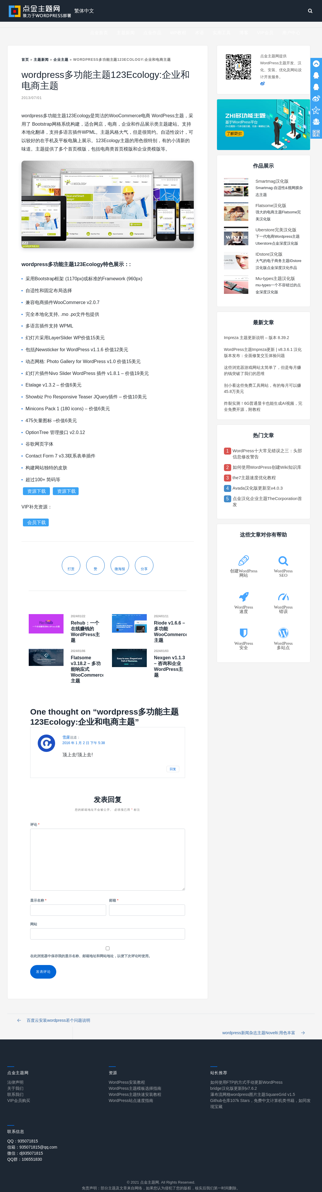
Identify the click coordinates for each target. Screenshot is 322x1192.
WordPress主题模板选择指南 (135, 1080)
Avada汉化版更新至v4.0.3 (258, 488)
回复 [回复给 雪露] (173, 769)
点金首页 (99, 32)
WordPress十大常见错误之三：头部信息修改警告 (267, 453)
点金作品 (152, 32)
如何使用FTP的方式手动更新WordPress (246, 1074)
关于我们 (15, 1080)
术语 (199, 32)
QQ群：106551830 (24, 1151)
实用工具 (222, 32)
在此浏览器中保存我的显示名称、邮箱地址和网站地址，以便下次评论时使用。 (91, 956)
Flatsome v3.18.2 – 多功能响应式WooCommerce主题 (88, 669)
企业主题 (60, 60)
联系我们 (15, 1086)
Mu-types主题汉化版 (275, 278)
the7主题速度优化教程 (254, 477)
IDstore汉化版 (269, 254)
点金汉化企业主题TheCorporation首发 (267, 501)
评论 (34, 825)
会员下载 (36, 522)
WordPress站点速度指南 (131, 1092)
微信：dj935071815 (25, 1145)
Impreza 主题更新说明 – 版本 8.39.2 (256, 337)
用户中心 (291, 32)
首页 (25, 60)
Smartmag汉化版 (272, 181)
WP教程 (178, 32)
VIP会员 (265, 32)
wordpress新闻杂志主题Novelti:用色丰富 (262, 1022)
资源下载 (37, 491)
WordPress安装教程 (127, 1074)
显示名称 (38, 900)
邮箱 (113, 900)
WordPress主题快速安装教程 (135, 1086)
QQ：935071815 (22, 1133)
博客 (243, 32)
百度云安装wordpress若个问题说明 (55, 1022)
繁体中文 (84, 11)
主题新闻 (126, 32)
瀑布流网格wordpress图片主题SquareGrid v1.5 (252, 1086)
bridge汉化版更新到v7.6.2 (233, 1080)
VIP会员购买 (18, 1092)
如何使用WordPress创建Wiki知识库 (267, 467)
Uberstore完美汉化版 (276, 229)
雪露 (66, 737)
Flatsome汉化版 (271, 205)
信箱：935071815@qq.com (32, 1139)
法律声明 (15, 1074)
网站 (33, 924)
